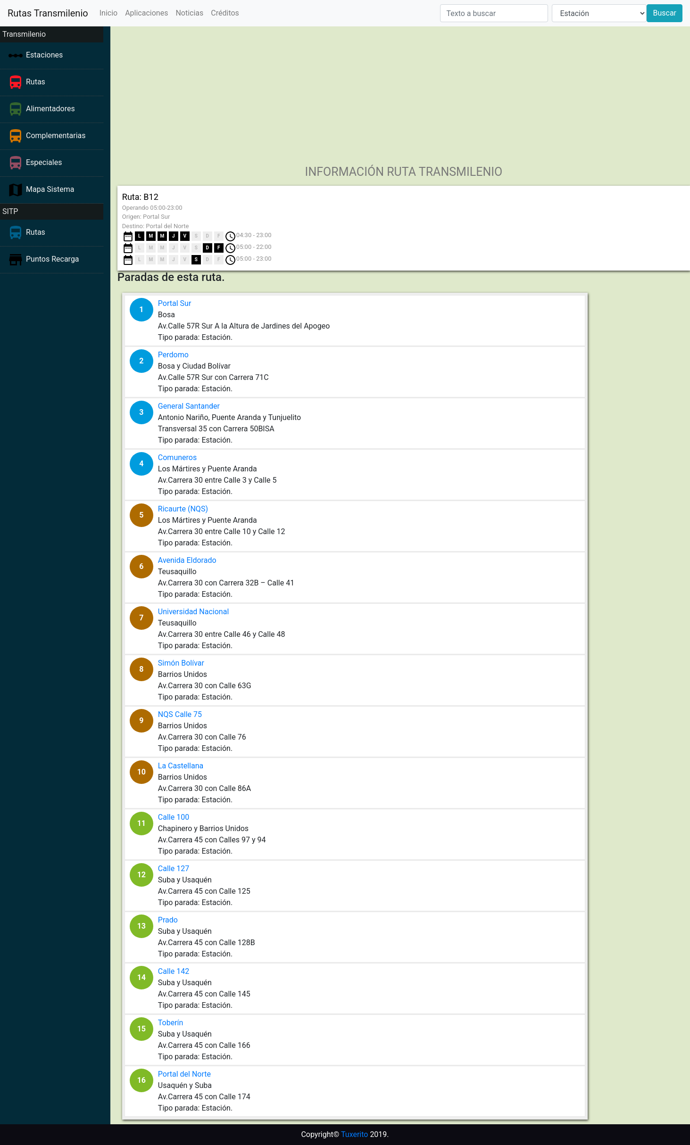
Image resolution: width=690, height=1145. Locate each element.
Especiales (44, 162)
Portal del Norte (184, 1074)
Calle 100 (173, 817)
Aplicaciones (146, 12)
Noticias (189, 12)
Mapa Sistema (50, 189)
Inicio (108, 12)
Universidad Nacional (193, 611)
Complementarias (56, 135)
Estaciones (44, 54)
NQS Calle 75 (180, 714)
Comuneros (177, 457)
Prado (168, 919)
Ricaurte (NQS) (183, 508)
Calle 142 (173, 971)
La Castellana (180, 765)
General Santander (189, 406)
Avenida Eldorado (187, 560)
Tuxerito (354, 1134)
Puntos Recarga (52, 259)
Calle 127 (173, 868)
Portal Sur (174, 303)
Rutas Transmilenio (48, 13)
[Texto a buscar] (494, 13)
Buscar (664, 12)
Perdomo (173, 354)
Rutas (35, 81)
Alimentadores (50, 108)
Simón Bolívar (181, 663)
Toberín (170, 1022)
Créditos (225, 12)
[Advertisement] (400, 92)
